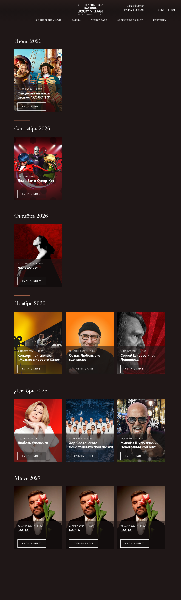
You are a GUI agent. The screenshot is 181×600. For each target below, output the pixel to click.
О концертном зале (48, 20)
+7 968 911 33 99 (166, 10)
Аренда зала (99, 20)
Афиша (76, 20)
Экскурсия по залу (130, 20)
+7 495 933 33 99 (134, 10)
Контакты (160, 20)
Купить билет (32, 106)
